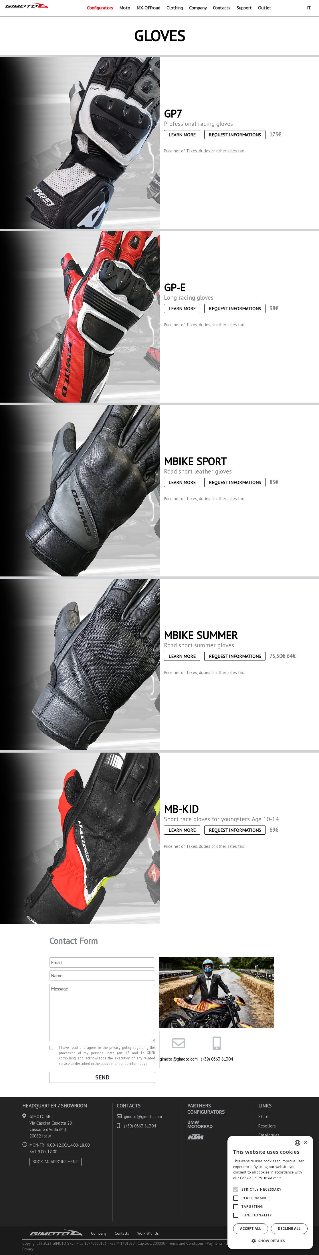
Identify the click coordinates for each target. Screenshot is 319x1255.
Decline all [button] (289, 1228)
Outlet (264, 8)
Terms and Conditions (186, 1243)
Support (244, 8)
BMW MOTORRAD (200, 1124)
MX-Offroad (148, 8)
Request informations (235, 135)
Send (102, 1077)
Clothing (175, 8)
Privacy (27, 1249)
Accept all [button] (250, 1228)
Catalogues (269, 1135)
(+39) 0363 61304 (217, 1059)
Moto (124, 8)
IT (308, 8)
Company (198, 8)
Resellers (267, 1126)
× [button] (305, 1143)
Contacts (221, 8)
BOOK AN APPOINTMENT (55, 1161)
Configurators (100, 8)
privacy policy (120, 1047)
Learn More (182, 135)
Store (263, 1116)
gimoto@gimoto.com (178, 1059)
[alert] (270, 1192)
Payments (215, 1243)
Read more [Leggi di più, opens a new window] (273, 1178)
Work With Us (148, 1233)
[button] (270, 1241)
